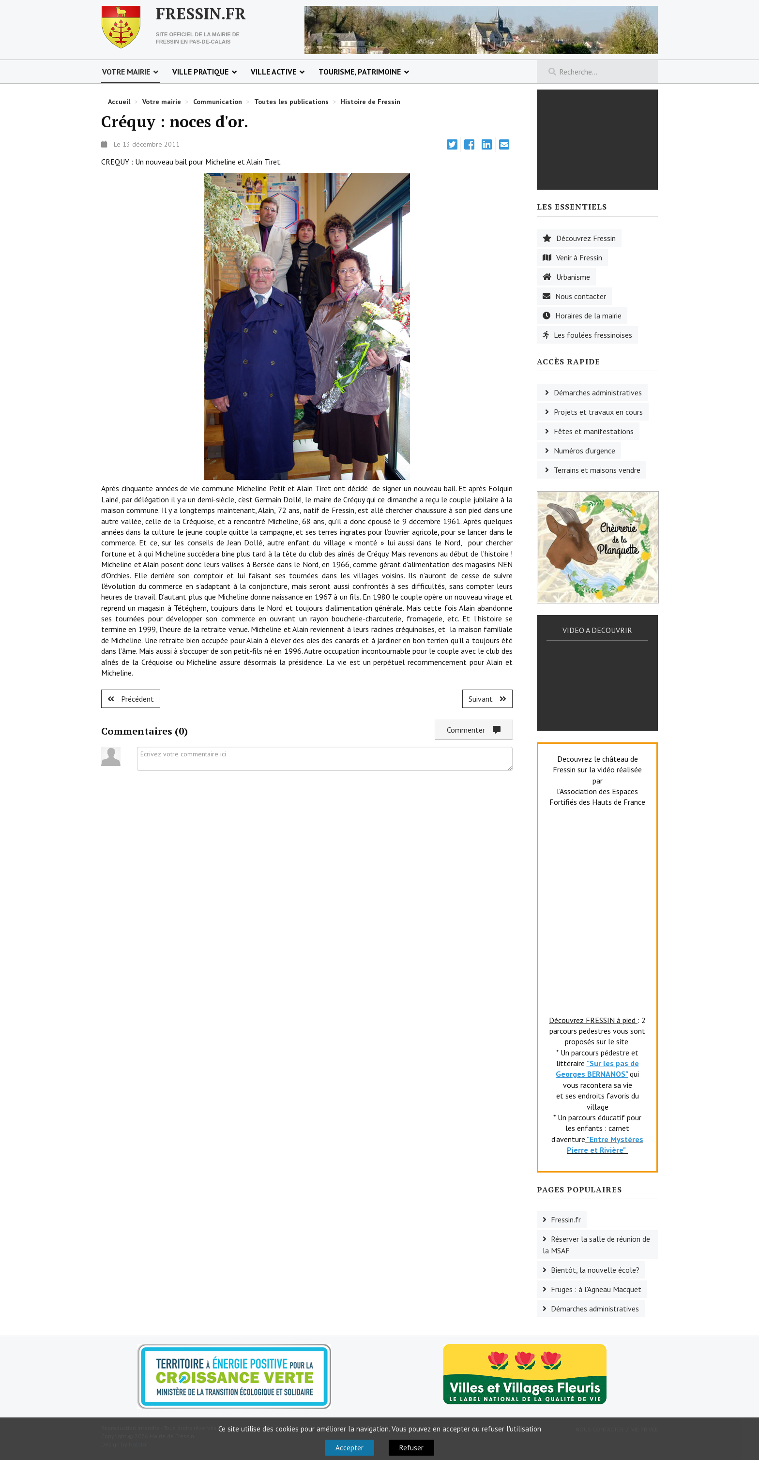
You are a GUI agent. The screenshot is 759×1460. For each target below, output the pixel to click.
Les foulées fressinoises (593, 335)
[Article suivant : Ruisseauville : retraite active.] (487, 699)
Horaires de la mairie (588, 315)
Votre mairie (126, 71)
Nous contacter (580, 296)
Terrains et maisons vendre (597, 470)
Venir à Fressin (579, 257)
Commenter (474, 730)
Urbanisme (573, 277)
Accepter (349, 1447)
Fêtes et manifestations (594, 431)
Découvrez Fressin (586, 238)
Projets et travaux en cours (598, 412)
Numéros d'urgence (584, 450)
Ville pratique (200, 71)
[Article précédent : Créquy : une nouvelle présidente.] (130, 699)
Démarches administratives (598, 392)
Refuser (411, 1447)
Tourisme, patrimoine (360, 71)
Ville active (273, 71)
